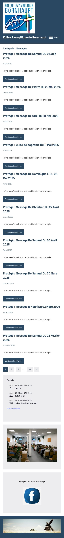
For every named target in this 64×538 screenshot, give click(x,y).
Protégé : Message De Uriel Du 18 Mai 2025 (30, 116)
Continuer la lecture (13, 79)
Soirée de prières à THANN (26, 403)
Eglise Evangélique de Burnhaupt (24, 37)
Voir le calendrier (13, 409)
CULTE (18, 389)
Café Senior (20, 396)
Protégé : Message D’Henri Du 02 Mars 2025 (31, 306)
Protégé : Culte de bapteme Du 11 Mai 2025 (31, 145)
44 (30, 369)
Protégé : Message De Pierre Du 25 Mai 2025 (32, 87)
